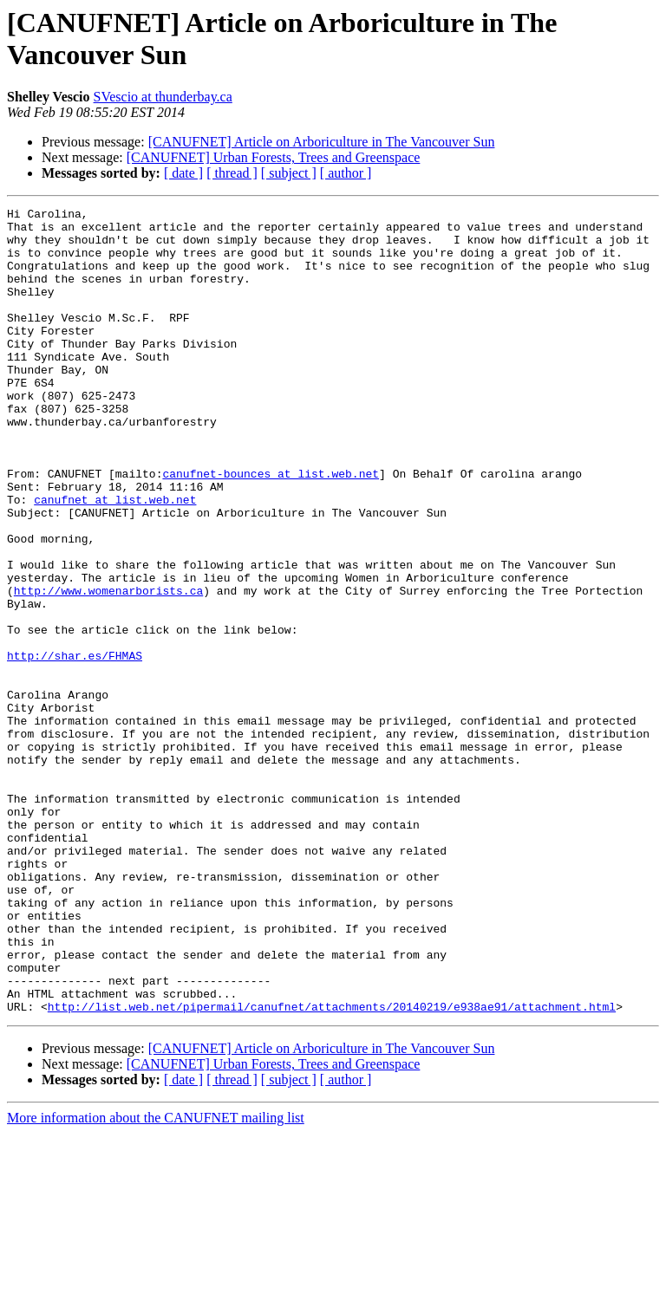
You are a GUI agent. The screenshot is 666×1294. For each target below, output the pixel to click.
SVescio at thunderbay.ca (163, 96)
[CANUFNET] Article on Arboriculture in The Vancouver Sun (321, 141)
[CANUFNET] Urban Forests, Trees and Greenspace (274, 157)
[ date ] (183, 173)
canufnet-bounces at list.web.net (270, 528)
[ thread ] (232, 173)
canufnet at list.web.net (115, 559)
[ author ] (346, 173)
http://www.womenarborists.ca (108, 668)
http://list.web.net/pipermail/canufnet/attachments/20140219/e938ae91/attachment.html (332, 1167)
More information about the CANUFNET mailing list (155, 1278)
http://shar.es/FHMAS (74, 746)
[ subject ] (289, 173)
